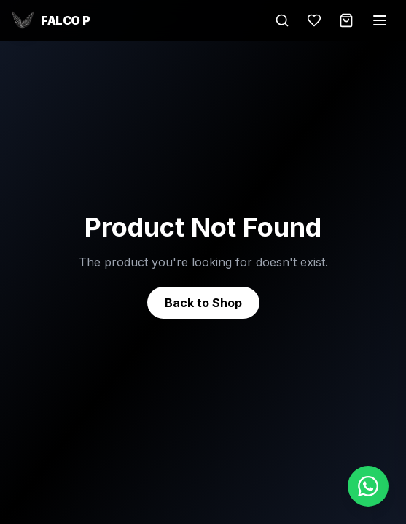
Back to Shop (203, 302)
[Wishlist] (314, 20)
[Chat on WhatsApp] (368, 486)
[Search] (282, 20)
